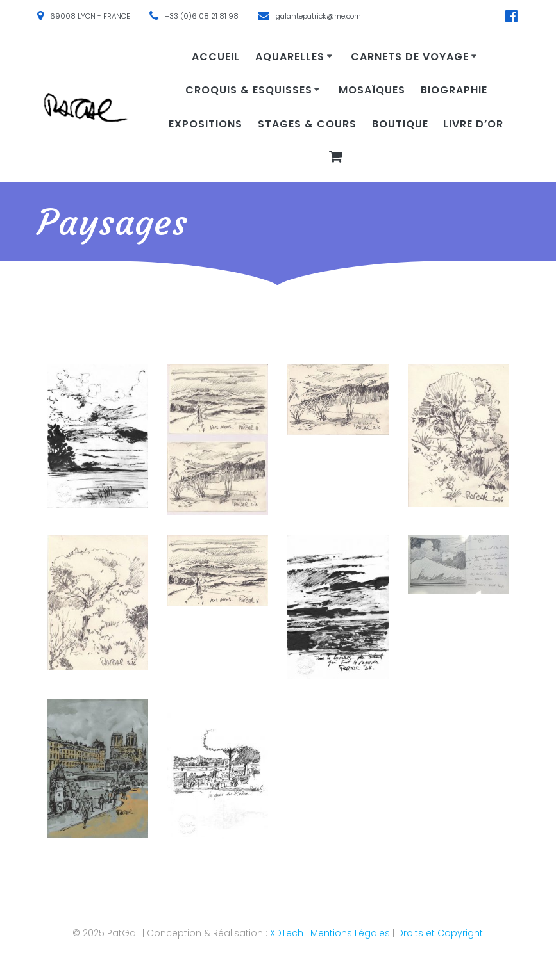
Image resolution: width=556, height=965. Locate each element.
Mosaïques (372, 90)
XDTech (286, 933)
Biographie (454, 90)
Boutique (400, 124)
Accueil (216, 56)
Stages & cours (307, 124)
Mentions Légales (350, 933)
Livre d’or (473, 124)
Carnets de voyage (410, 56)
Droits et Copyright (440, 933)
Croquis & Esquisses (248, 90)
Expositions (205, 124)
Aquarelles (289, 56)
